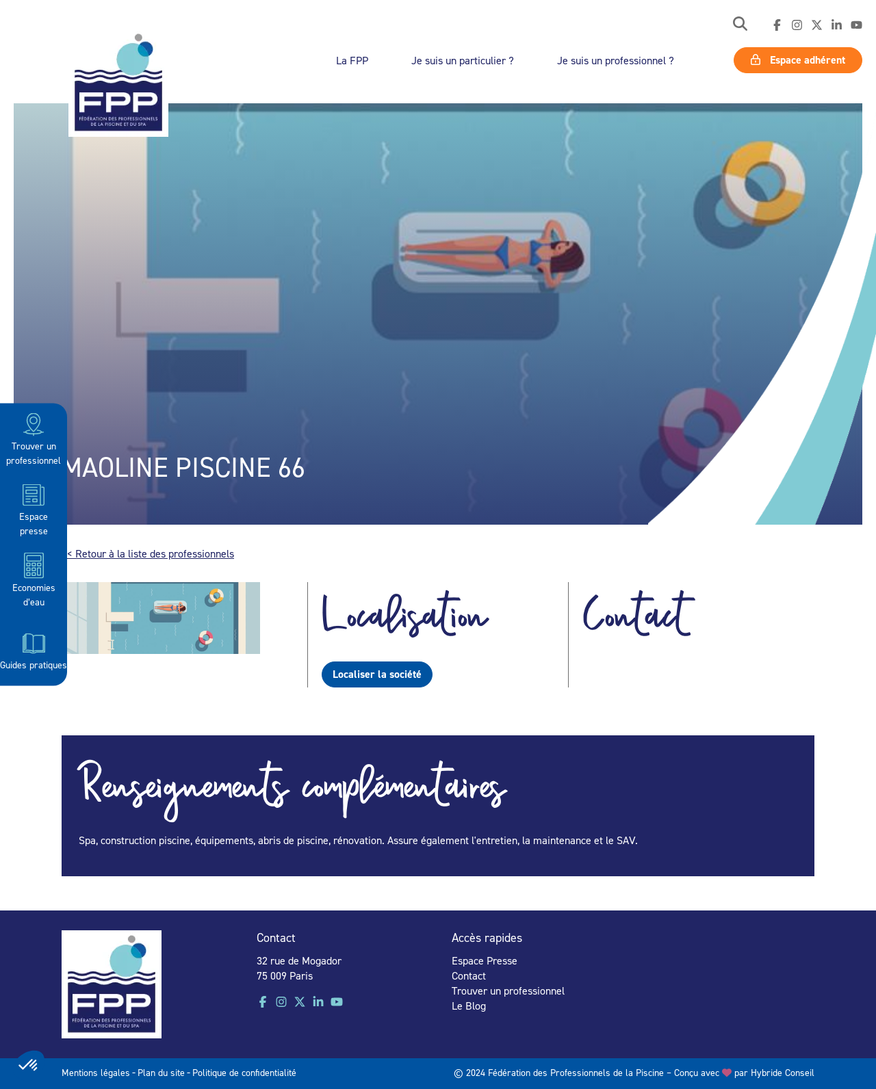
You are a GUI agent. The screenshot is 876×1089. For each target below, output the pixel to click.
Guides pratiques (33, 649)
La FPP (352, 60)
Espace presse (33, 508)
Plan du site (161, 1072)
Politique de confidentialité (244, 1072)
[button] (740, 25)
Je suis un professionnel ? (615, 60)
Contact (469, 975)
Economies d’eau (33, 579)
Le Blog (469, 1005)
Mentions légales (96, 1072)
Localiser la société (377, 674)
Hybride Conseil (782, 1072)
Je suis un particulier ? (462, 60)
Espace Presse (484, 960)
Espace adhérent (798, 60)
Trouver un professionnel (33, 438)
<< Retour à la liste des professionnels (148, 553)
